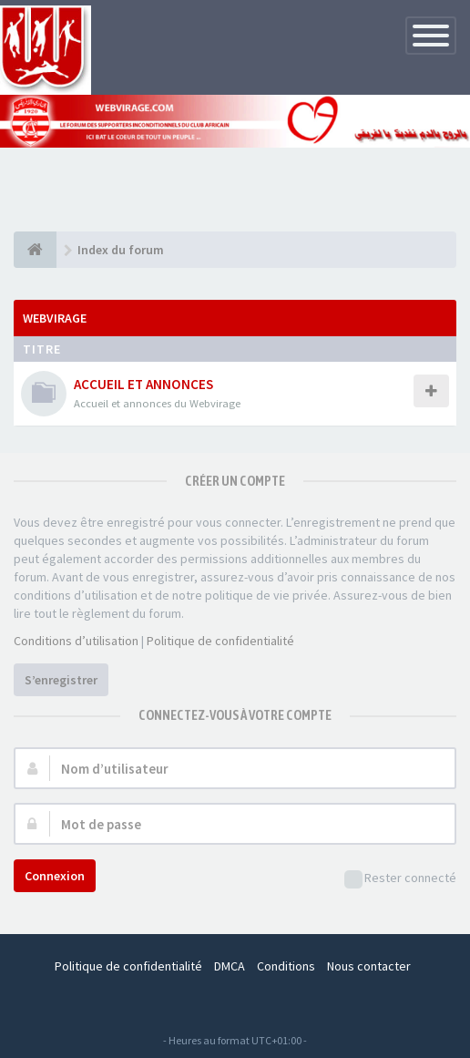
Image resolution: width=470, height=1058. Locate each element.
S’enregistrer (61, 680)
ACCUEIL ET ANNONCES (143, 384)
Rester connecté (400, 879)
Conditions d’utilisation (76, 640)
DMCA (229, 966)
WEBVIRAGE (55, 318)
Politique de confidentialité (220, 640)
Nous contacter (369, 966)
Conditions (286, 966)
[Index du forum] (35, 249)
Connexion (55, 876)
